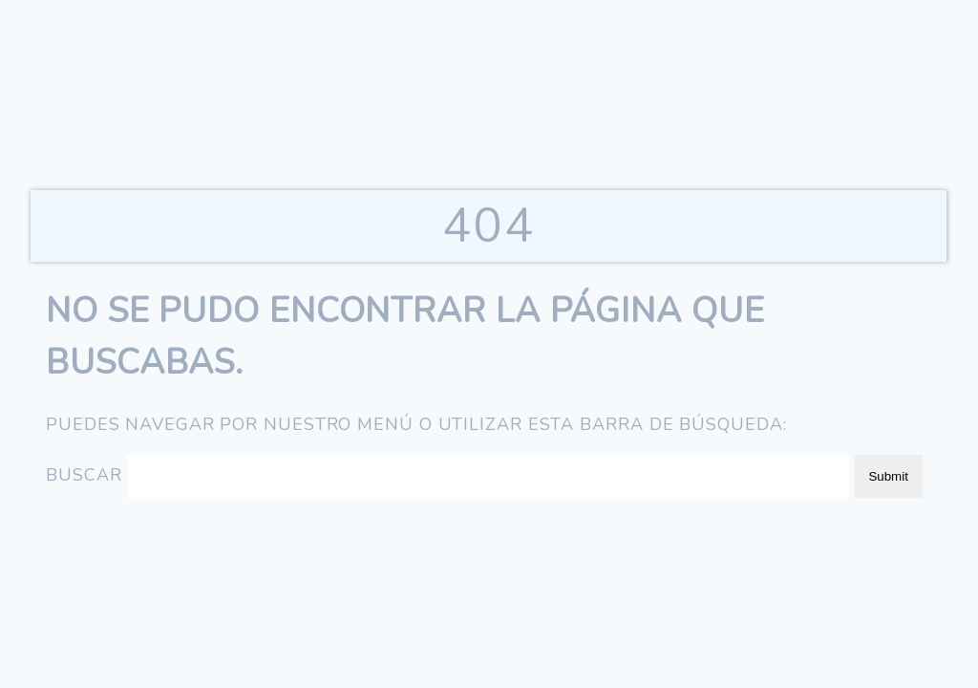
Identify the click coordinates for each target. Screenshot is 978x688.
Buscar (83, 474)
